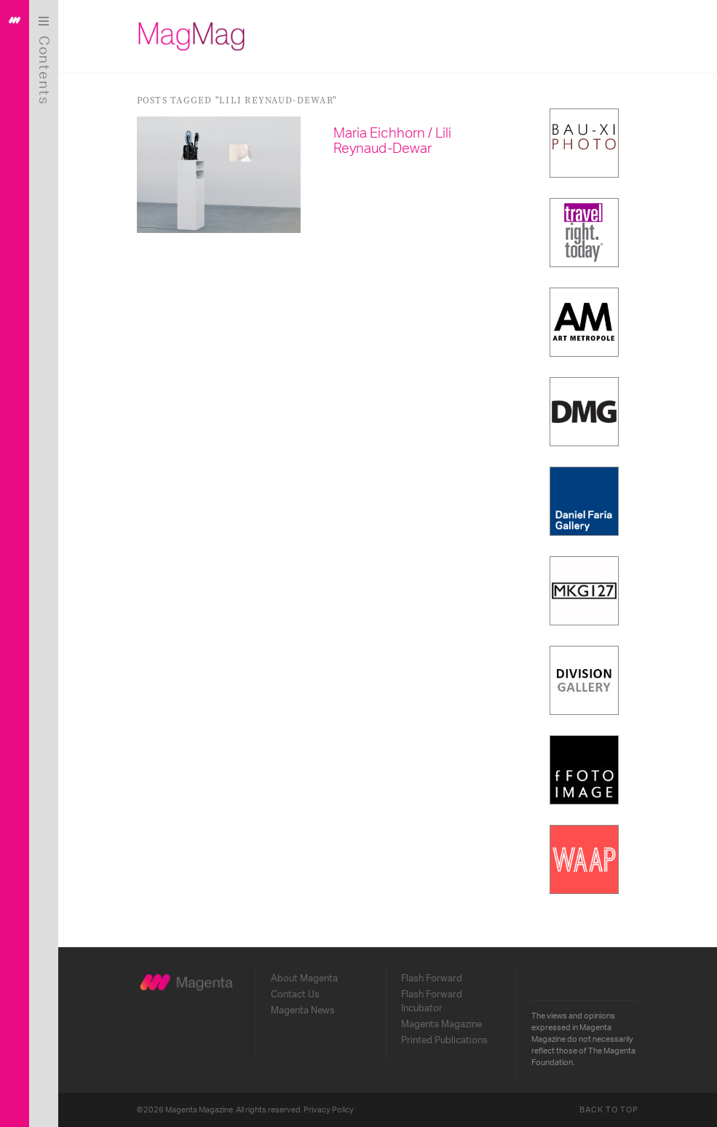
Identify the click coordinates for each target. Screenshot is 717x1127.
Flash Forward (431, 978)
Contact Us (295, 994)
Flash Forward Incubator (431, 1001)
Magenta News (303, 1010)
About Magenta (304, 978)
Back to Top (609, 1110)
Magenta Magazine (441, 1024)
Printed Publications (444, 1040)
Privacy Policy (329, 1110)
